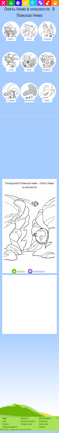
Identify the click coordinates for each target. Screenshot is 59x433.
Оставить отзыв (26, 424)
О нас (4, 421)
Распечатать (39, 271)
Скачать (21, 271)
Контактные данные (28, 421)
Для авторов (43, 421)
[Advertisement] (29, 149)
